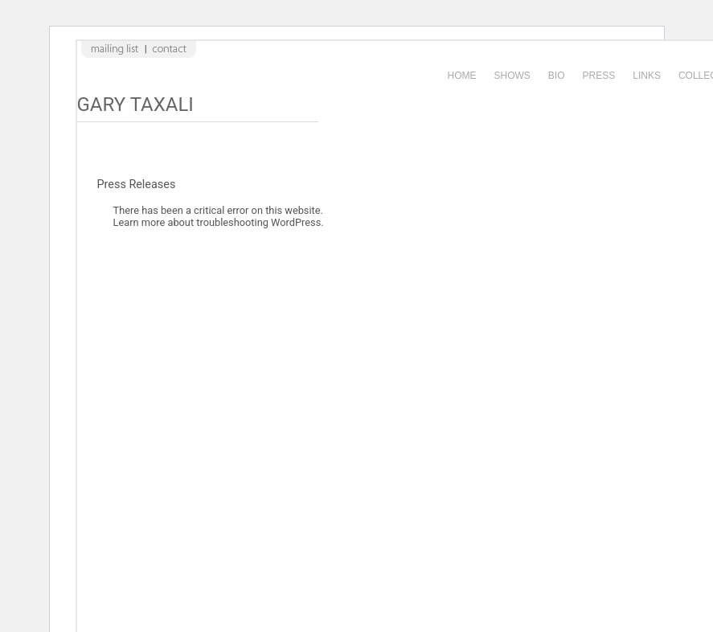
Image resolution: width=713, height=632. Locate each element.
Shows (512, 75)
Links (647, 75)
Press (599, 75)
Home (462, 75)
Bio (556, 75)
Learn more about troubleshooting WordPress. (218, 222)
